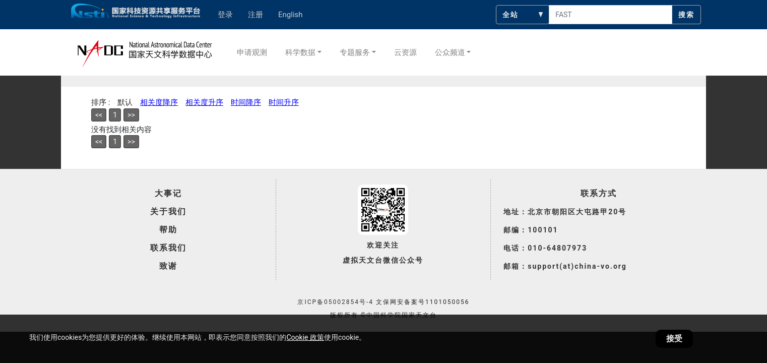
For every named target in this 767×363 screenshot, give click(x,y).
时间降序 (246, 102)
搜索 (686, 15)
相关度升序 (204, 102)
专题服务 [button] (355, 52)
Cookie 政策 (305, 337)
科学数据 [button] (300, 52)
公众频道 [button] (450, 52)
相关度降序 (159, 102)
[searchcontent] (610, 14)
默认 (125, 102)
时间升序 (284, 102)
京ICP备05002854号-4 (335, 302)
